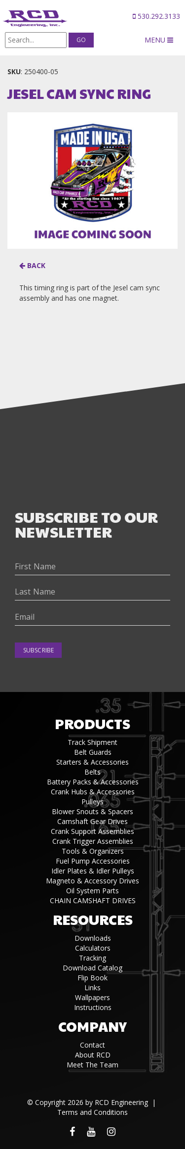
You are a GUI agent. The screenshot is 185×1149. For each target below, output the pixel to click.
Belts (92, 772)
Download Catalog (92, 967)
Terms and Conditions (92, 1112)
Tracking (92, 958)
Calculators (93, 948)
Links (92, 987)
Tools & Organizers (93, 851)
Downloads (92, 938)
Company (92, 1026)
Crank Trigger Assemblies (92, 841)
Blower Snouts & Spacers (92, 811)
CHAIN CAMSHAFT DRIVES (93, 900)
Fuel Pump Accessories (93, 861)
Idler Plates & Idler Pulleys (92, 870)
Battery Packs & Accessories (93, 781)
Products (92, 723)
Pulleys (92, 801)
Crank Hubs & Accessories (93, 791)
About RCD (93, 1054)
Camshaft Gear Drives (92, 821)
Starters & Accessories (92, 762)
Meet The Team (92, 1064)
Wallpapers (92, 997)
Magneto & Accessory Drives (92, 880)
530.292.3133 (156, 16)
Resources (93, 919)
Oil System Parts (92, 890)
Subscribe (38, 650)
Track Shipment (92, 742)
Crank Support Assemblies (92, 831)
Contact (92, 1045)
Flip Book (92, 977)
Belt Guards (92, 752)
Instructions (92, 1007)
